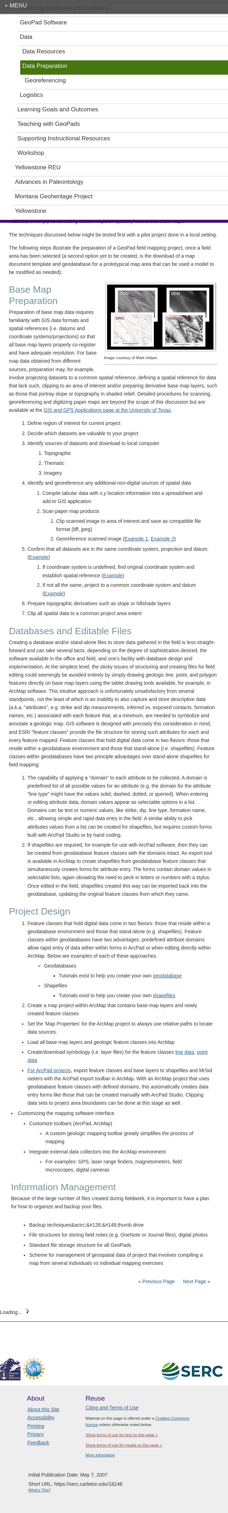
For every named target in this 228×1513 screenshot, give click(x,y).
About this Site (43, 1409)
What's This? (39, 1490)
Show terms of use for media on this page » (123, 1445)
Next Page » (196, 1281)
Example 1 (136, 539)
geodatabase (167, 976)
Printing (35, 1426)
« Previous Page (156, 1281)
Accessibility (40, 1417)
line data (184, 1052)
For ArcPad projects (49, 1070)
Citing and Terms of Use (111, 1407)
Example (38, 557)
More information (100, 1455)
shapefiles (164, 995)
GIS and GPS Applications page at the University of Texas (107, 410)
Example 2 (162, 539)
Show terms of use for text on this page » (121, 1435)
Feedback (38, 1442)
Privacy (35, 1434)
